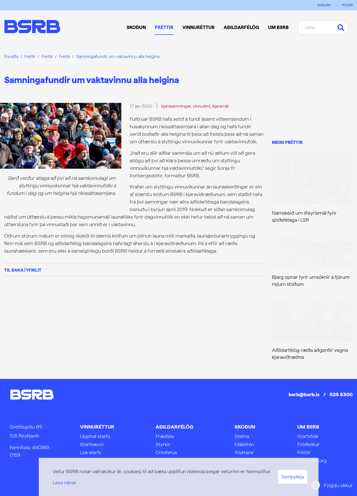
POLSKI (347, 5)
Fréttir (30, 56)
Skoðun (245, 427)
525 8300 (341, 394)
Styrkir (163, 444)
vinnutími (201, 106)
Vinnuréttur (97, 427)
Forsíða (11, 56)
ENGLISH (324, 5)
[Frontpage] (32, 27)
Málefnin (244, 444)
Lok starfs (90, 452)
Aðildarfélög (174, 427)
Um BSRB (308, 427)
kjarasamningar (176, 106)
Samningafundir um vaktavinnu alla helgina (118, 56)
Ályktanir (244, 452)
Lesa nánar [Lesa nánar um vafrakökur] (64, 482)
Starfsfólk (308, 436)
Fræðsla (164, 436)
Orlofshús (166, 452)
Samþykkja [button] (292, 477)
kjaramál (220, 106)
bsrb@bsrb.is (304, 394)
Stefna (242, 436)
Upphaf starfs (95, 436)
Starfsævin (92, 444)
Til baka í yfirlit (23, 270)
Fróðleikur (308, 444)
